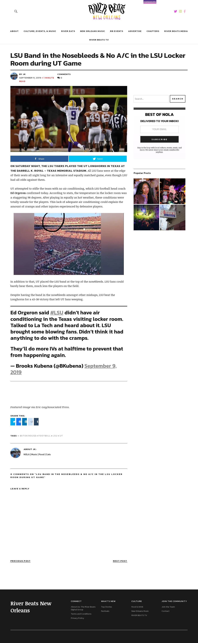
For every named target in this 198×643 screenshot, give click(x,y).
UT (61, 435)
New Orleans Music (92, 31)
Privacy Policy (77, 618)
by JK (22, 74)
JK (34, 449)
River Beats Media (176, 31)
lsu (55, 435)
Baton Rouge (28, 435)
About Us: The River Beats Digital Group (83, 608)
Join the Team (168, 606)
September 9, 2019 (30, 77)
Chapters (153, 31)
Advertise (135, 31)
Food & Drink (137, 606)
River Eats (68, 31)
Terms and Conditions (81, 613)
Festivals (105, 611)
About (14, 31)
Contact (165, 611)
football (44, 435)
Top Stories (106, 606)
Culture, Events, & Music (40, 31)
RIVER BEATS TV (99, 39)
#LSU (56, 312)
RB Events (116, 31)
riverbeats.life (150, 2)
